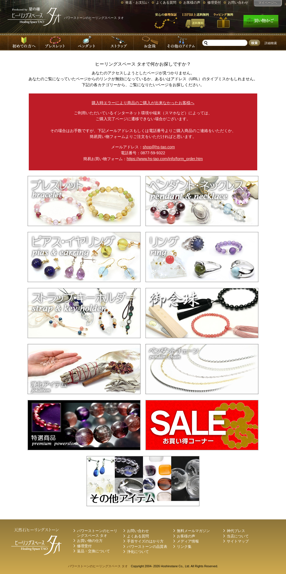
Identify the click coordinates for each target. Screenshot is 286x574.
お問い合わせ (238, 3)
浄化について (138, 552)
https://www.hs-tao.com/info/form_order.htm (165, 159)
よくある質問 (166, 3)
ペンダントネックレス (86, 43)
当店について (238, 536)
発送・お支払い (137, 3)
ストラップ (118, 43)
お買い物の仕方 (90, 541)
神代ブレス (236, 531)
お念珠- (150, 43)
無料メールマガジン (193, 531)
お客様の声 (191, 3)
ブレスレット (55, 43)
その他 (181, 43)
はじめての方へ (23, 43)
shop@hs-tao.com (159, 147)
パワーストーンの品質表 (147, 547)
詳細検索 (271, 43)
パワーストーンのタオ (36, 16)
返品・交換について (93, 551)
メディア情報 (188, 541)
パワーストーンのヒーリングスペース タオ (98, 566)
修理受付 (214, 3)
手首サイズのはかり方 (145, 541)
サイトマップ (238, 541)
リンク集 (184, 547)
